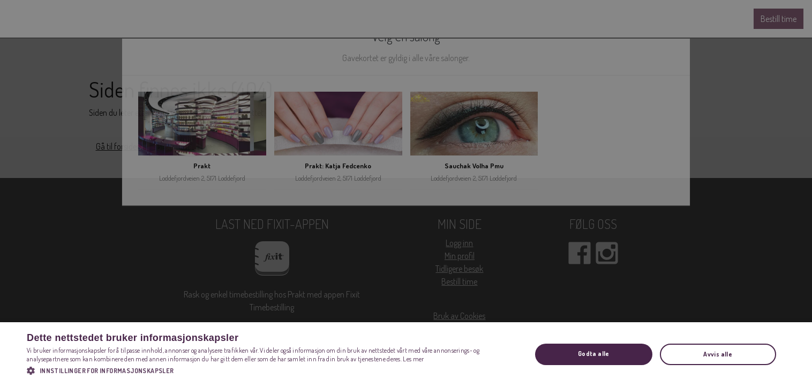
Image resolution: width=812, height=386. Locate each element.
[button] (271, 370)
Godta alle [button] (594, 354)
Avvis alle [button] (717, 354)
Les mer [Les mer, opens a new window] (413, 359)
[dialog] (406, 193)
